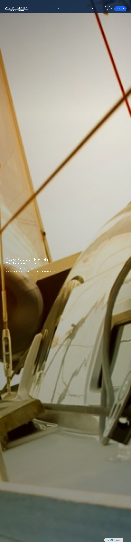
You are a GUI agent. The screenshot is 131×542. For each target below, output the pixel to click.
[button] (61, 4)
